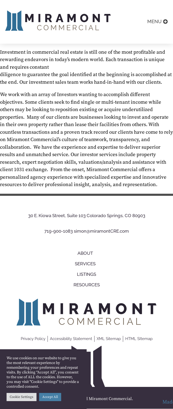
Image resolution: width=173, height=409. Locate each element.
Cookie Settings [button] (21, 397)
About (86, 253)
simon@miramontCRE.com (101, 231)
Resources (87, 284)
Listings (86, 274)
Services (86, 263)
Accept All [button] (50, 397)
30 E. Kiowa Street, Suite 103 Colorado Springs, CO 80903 (86, 215)
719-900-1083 (58, 231)
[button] (157, 21)
